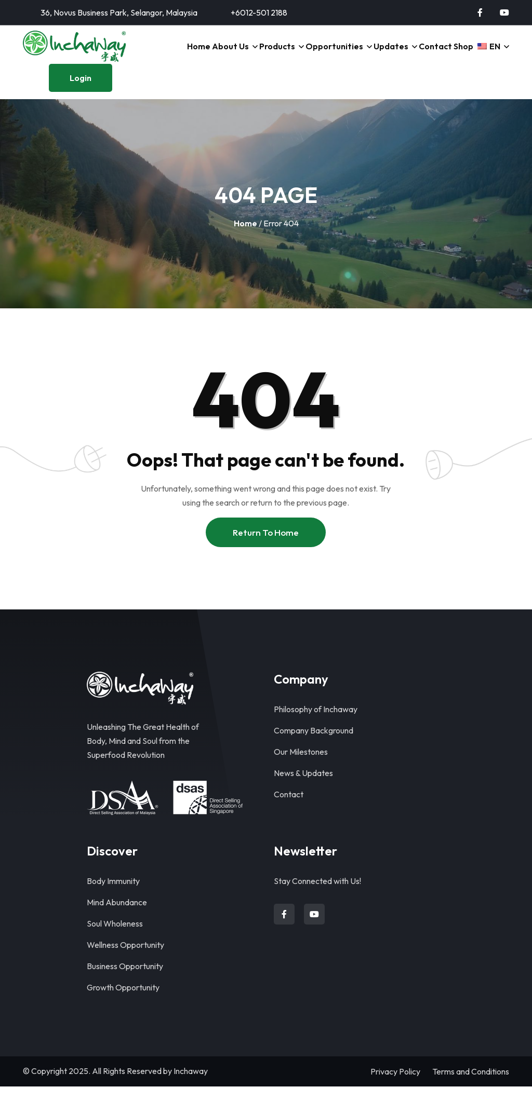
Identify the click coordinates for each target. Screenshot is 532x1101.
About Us (211, 53)
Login (80, 92)
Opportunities (318, 53)
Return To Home (266, 546)
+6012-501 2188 (259, 12)
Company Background (313, 745)
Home (175, 53)
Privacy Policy (395, 1086)
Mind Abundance (117, 917)
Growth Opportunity (123, 1002)
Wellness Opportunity (125, 959)
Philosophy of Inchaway (315, 723)
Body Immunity (113, 895)
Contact (421, 53)
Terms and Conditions (470, 1086)
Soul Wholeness (115, 938)
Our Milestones (301, 766)
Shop (454, 53)
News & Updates (303, 787)
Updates (375, 53)
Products (260, 53)
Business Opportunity (125, 980)
